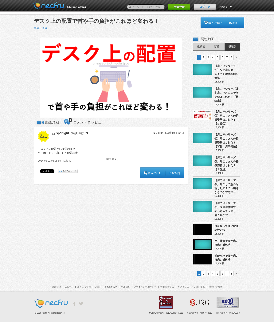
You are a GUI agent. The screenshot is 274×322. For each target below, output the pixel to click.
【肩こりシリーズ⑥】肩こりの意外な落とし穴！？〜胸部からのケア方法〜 (226, 186)
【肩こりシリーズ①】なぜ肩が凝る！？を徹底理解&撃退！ (226, 71)
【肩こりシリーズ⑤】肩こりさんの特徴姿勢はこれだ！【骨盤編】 (226, 163)
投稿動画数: (79, 133)
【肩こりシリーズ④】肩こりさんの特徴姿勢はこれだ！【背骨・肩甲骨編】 (226, 140)
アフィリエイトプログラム (191, 286)
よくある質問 (84, 286)
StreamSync (111, 286)
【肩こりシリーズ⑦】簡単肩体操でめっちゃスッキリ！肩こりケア (226, 209)
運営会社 (56, 286)
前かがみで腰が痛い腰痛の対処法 (226, 257)
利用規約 (125, 286)
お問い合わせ (215, 286)
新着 (216, 46)
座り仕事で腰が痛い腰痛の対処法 (226, 242)
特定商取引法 (167, 286)
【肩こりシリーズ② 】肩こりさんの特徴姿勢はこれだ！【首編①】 (226, 94)
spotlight (62, 133)
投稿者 (201, 46)
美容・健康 (40, 28)
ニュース (69, 286)
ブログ (98, 286)
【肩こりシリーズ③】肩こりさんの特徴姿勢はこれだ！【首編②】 (226, 117)
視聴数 (232, 46)
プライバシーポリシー (145, 286)
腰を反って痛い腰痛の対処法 (226, 227)
